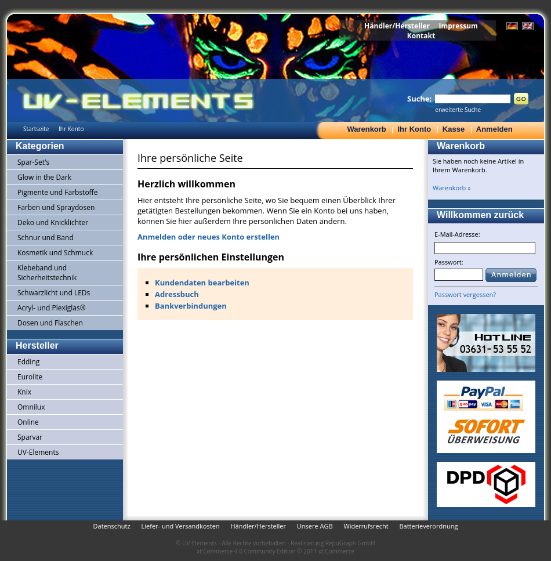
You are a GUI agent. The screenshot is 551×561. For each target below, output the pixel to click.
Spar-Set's (33, 162)
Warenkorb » (452, 187)
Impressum (458, 26)
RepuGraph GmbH (350, 543)
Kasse (454, 129)
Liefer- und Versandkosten (180, 526)
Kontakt (421, 36)
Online (28, 422)
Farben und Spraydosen (56, 207)
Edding (28, 362)
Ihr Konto (414, 129)
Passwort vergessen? (465, 294)
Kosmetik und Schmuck (55, 253)
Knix (24, 392)
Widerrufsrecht (365, 526)
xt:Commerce (336, 551)
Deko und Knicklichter (52, 222)
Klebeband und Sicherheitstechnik (47, 273)
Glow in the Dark (44, 177)
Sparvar (29, 437)
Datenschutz (111, 526)
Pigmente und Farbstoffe (57, 192)
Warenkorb (366, 129)
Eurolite (29, 377)
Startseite (36, 129)
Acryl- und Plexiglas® (51, 308)
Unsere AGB (315, 526)
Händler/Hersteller (397, 26)
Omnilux (31, 407)
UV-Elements (38, 452)
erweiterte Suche (458, 110)
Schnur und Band (45, 238)
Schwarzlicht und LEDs (53, 293)
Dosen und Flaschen (50, 323)
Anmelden (494, 129)
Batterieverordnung (428, 526)
